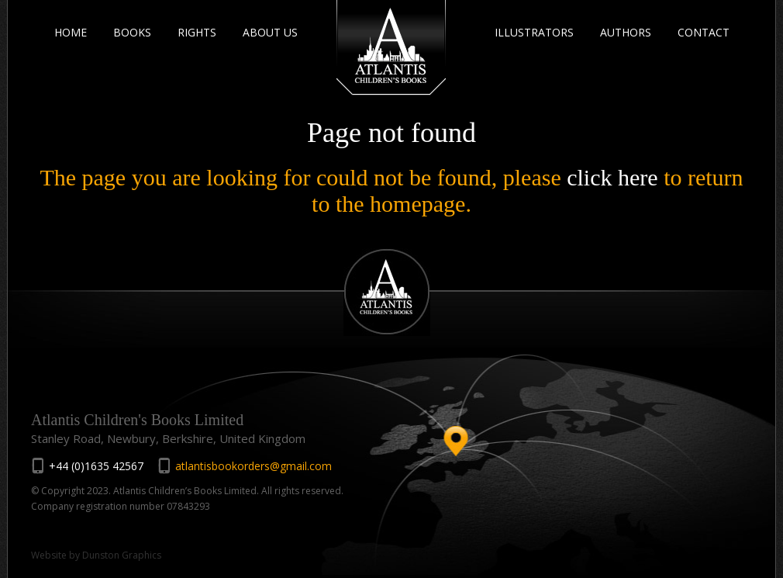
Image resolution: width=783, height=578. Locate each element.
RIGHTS (197, 32)
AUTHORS (625, 32)
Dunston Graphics (121, 555)
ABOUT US (270, 32)
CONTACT (704, 32)
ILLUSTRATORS (534, 32)
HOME (70, 32)
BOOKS (132, 32)
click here (612, 177)
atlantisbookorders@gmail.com (253, 466)
